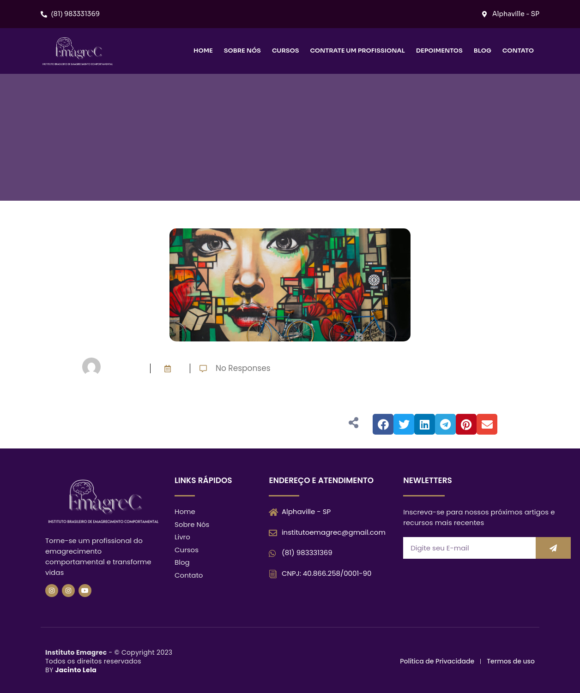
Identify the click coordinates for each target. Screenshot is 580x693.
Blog (482, 50)
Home (203, 50)
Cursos (285, 50)
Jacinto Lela (76, 670)
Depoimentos (439, 50)
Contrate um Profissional (357, 50)
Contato (518, 50)
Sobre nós (242, 50)
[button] (383, 424)
